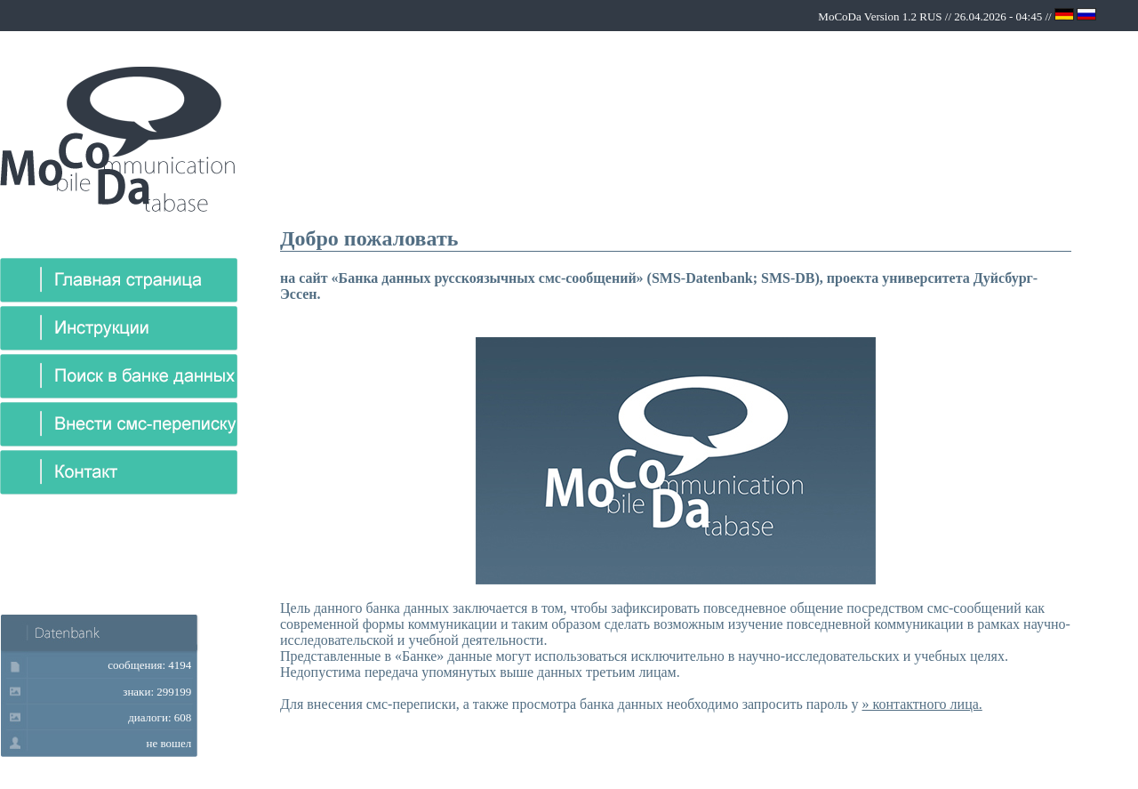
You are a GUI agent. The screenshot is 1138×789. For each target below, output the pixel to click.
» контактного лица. (922, 704)
